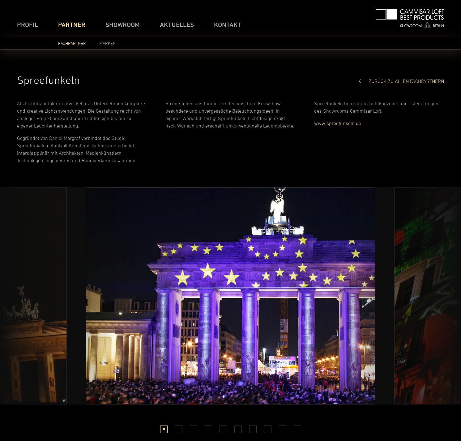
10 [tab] (297, 429)
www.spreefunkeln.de (337, 123)
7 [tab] (252, 429)
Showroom (122, 24)
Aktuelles (177, 24)
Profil (27, 24)
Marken (107, 43)
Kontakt (227, 24)
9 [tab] (282, 429)
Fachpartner (72, 43)
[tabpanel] (230, 295)
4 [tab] (208, 429)
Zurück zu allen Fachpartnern (406, 81)
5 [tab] (223, 429)
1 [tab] (163, 429)
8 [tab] (267, 429)
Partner (71, 24)
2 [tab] (178, 429)
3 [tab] (193, 429)
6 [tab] (238, 429)
